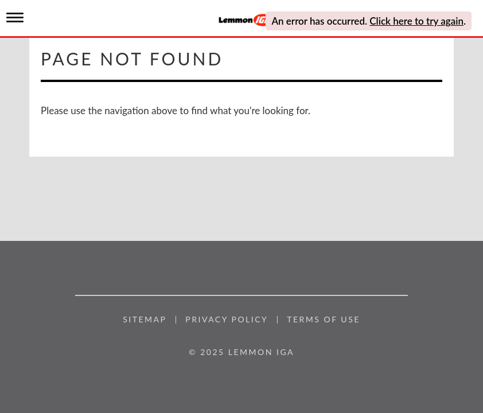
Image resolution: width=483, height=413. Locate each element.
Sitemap (144, 319)
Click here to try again (416, 21)
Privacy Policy (226, 319)
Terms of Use (323, 319)
